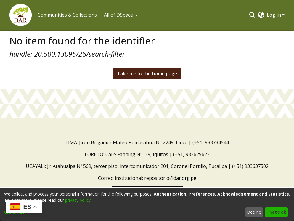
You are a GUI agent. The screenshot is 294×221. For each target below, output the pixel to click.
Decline (254, 212)
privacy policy (78, 200)
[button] (20, 15)
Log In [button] (274, 15)
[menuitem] (120, 15)
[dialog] (147, 204)
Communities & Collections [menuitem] (67, 15)
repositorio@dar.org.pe (170, 178)
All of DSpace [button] (118, 15)
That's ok (276, 212)
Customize (14, 212)
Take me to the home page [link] (147, 73)
